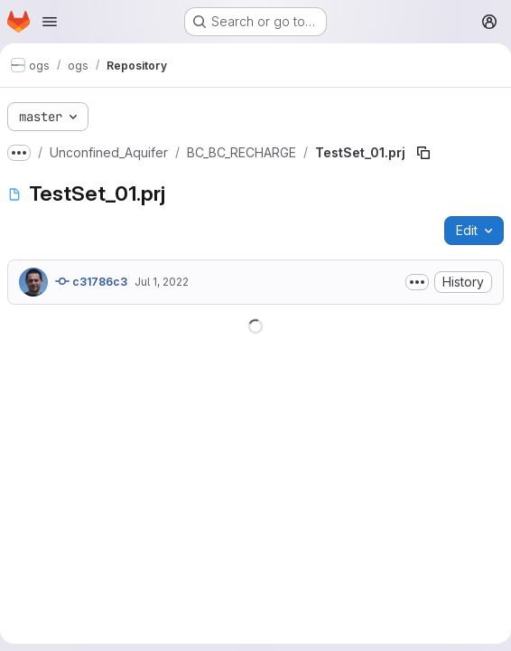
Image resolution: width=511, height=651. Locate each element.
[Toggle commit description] (417, 282)
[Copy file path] (423, 152)
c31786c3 (91, 281)
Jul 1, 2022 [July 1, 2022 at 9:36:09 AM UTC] (162, 281)
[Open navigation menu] (49, 21)
